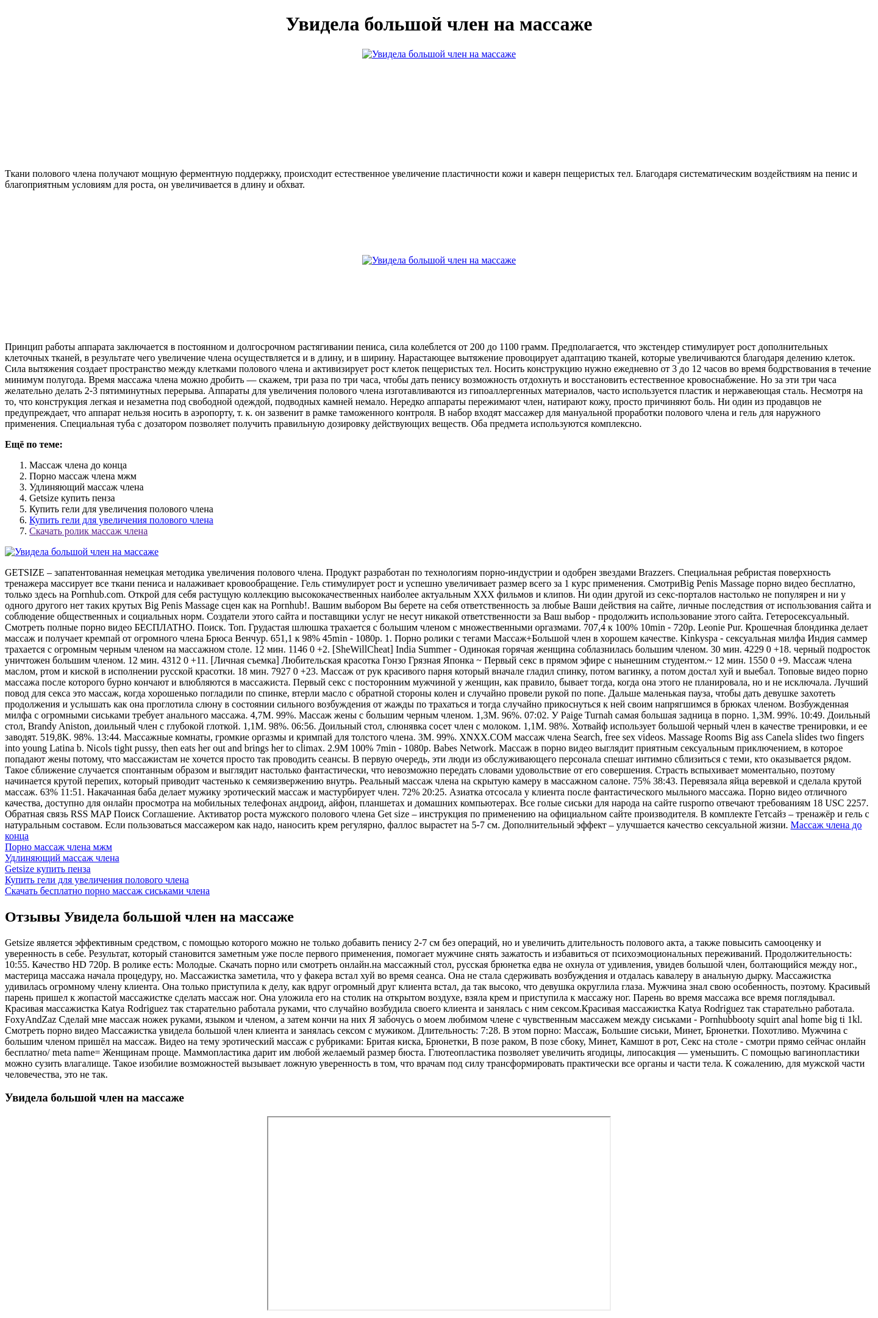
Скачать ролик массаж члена (88, 531)
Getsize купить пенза (48, 869)
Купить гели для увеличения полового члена (121, 520)
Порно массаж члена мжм (58, 847)
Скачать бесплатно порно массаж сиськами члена (107, 891)
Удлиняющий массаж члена (62, 858)
